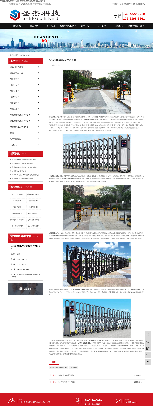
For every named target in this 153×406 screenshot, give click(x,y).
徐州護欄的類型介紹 (18, 171)
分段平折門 (14, 97)
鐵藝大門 (74, 368)
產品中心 (34, 26)
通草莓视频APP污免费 (19, 127)
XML (143, 4)
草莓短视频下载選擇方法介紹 (22, 163)
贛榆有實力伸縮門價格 (66, 375)
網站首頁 (17, 26)
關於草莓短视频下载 (68, 27)
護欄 (12, 133)
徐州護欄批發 (34, 207)
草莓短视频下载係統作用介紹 (22, 178)
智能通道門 (14, 109)
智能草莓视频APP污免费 (20, 115)
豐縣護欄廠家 (34, 201)
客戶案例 (51, 26)
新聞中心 (85, 26)
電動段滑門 (14, 91)
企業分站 (123, 4)
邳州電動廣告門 (17, 226)
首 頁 (22, 55)
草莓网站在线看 (16, 67)
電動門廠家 (17, 207)
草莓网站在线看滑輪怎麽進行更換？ (24, 167)
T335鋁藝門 (17, 201)
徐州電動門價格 (17, 194)
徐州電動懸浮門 (33, 213)
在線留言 (119, 26)
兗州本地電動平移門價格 (66, 382)
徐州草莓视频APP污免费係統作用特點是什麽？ (26, 175)
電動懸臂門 (14, 79)
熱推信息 (115, 4)
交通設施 (14, 145)
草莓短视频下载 (16, 73)
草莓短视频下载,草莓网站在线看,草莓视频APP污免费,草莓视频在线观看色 (22, 1)
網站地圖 (131, 4)
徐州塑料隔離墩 (33, 220)
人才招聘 (102, 26)
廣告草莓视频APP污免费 (20, 121)
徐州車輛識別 (17, 213)
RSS (138, 4)
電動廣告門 (14, 103)
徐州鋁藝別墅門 (33, 226)
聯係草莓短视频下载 (136, 27)
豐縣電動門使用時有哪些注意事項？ (24, 160)
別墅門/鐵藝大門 (16, 139)
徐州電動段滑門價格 (17, 220)
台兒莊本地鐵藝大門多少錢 (58, 368)
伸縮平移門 (14, 85)
